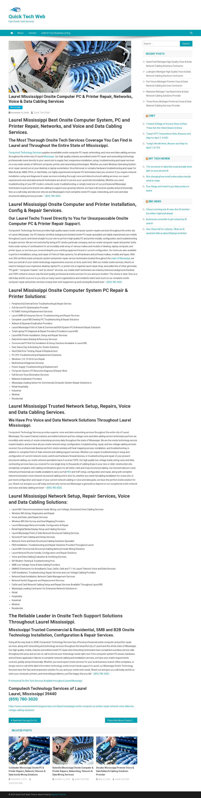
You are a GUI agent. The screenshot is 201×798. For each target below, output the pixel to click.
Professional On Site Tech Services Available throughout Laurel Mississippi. (46, 681)
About (20, 33)
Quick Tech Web (27, 16)
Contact (32, 33)
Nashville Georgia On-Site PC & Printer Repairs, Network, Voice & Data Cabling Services (27, 720)
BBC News (155, 201)
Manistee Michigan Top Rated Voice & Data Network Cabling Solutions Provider (167, 93)
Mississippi (16, 107)
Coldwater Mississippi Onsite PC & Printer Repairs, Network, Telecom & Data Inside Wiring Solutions (27, 771)
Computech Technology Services (25, 152)
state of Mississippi (120, 258)
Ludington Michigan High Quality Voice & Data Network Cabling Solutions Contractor (168, 73)
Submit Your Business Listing (55, 33)
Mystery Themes (58, 794)
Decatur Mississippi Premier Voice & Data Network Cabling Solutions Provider (115, 771)
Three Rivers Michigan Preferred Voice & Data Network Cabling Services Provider (168, 103)
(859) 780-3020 (52, 196)
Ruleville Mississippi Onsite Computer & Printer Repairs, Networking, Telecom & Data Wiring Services (72, 771)
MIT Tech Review (159, 158)
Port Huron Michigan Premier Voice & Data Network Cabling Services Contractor (167, 83)
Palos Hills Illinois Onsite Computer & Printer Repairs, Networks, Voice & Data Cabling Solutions (122, 720)
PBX (69, 472)
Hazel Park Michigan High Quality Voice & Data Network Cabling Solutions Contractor (169, 64)
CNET (152, 115)
